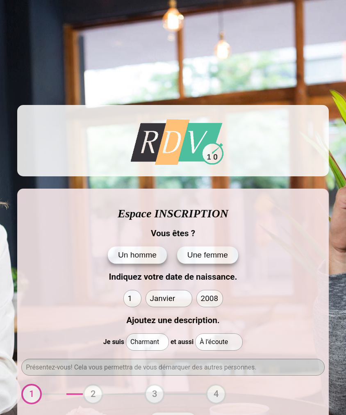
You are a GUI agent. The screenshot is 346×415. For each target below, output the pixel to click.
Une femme (207, 255)
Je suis (113, 342)
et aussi (182, 342)
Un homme (137, 255)
